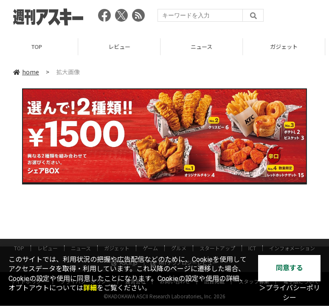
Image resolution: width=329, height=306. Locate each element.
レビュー (123, 46)
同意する (289, 268)
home (26, 72)
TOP (41, 46)
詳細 (90, 288)
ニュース (206, 46)
